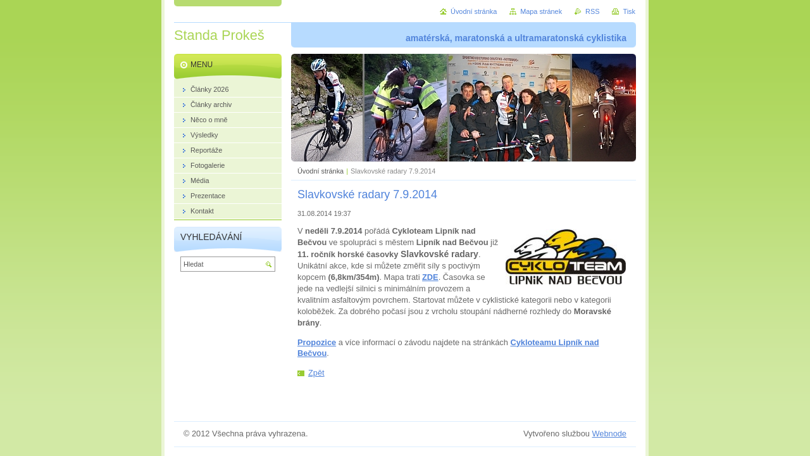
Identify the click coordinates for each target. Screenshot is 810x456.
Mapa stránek (541, 11)
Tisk (629, 11)
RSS (592, 11)
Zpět (316, 372)
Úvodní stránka (320, 171)
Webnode (609, 433)
